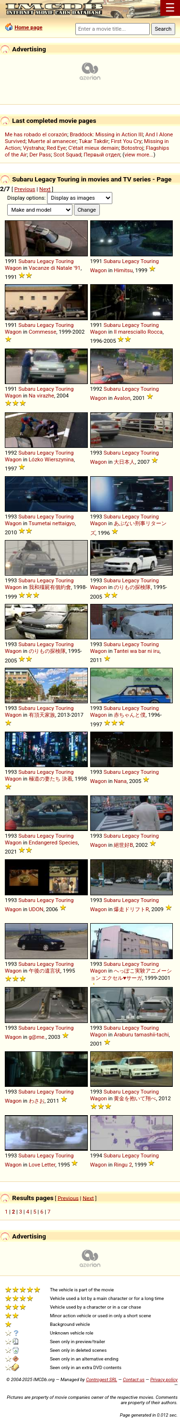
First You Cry (126, 141)
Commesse (42, 331)
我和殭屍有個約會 (50, 587)
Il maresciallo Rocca (138, 331)
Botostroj (132, 147)
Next (44, 189)
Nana (120, 781)
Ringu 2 (123, 1164)
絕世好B (123, 845)
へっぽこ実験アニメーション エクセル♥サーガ (131, 974)
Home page (28, 27)
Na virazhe (41, 395)
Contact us (133, 1379)
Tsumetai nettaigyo (52, 523)
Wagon (13, 268)
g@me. (37, 1037)
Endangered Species (53, 842)
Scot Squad (67, 154)
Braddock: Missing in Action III (106, 134)
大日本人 (124, 461)
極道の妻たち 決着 (50, 778)
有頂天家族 (42, 714)
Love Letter (42, 1164)
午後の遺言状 (44, 970)
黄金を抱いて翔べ (135, 1098)
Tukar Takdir (93, 141)
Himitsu (123, 270)
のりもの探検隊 (132, 587)
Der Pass (40, 154)
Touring (64, 261)
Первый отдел (102, 154)
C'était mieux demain (93, 147)
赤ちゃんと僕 (129, 714)
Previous (25, 189)
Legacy (45, 261)
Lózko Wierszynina (51, 459)
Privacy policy (164, 1379)
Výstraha (33, 147)
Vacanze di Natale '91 (55, 268)
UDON (36, 909)
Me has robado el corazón (36, 134)
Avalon (122, 398)
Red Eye (56, 147)
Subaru (27, 261)
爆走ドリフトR (131, 909)
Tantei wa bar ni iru (136, 651)
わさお (37, 1100)
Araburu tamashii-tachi (141, 1034)
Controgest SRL (101, 1379)
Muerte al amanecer (52, 141)
